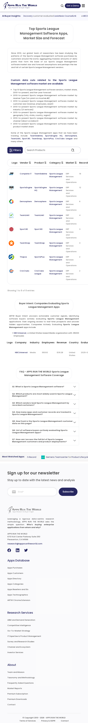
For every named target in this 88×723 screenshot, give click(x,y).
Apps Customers (15, 573)
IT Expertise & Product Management (24, 636)
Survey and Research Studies (20, 641)
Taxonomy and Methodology (21, 677)
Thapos (23, 257)
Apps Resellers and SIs (17, 589)
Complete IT (26, 173)
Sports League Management (56, 175)
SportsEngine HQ (53, 135)
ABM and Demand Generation (21, 620)
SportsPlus (49, 138)
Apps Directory (14, 578)
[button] (15, 150)
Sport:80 (26, 138)
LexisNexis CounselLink (67, 16)
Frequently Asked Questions (20, 683)
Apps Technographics (17, 594)
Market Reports (14, 688)
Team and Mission (15, 672)
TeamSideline (36, 135)
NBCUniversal (20, 333)
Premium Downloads (17, 699)
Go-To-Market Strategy (18, 630)
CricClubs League (64, 138)
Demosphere (71, 135)
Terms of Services (27, 721)
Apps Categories (15, 584)
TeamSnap (37, 138)
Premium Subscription (17, 693)
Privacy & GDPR (48, 721)
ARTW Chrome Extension (18, 600)
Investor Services (15, 652)
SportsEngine (26, 187)
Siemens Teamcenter (59, 457)
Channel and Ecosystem (18, 647)
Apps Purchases (14, 567)
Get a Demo (73, 5)
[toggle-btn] (83, 6)
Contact (11, 704)
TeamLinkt (15, 138)
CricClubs (24, 270)
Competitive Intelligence (19, 625)
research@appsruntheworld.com (24, 543)
